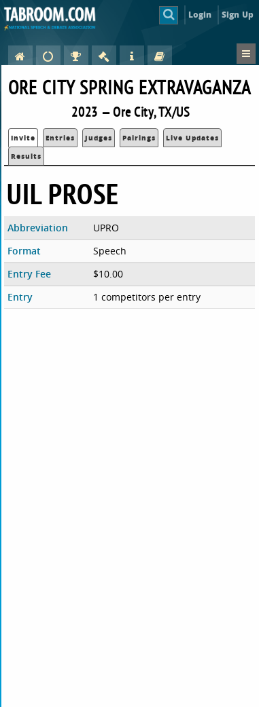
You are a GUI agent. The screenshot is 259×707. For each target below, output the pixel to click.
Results (26, 156)
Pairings (139, 137)
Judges (98, 137)
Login (200, 14)
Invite (23, 137)
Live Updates (192, 137)
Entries (60, 137)
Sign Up (238, 14)
